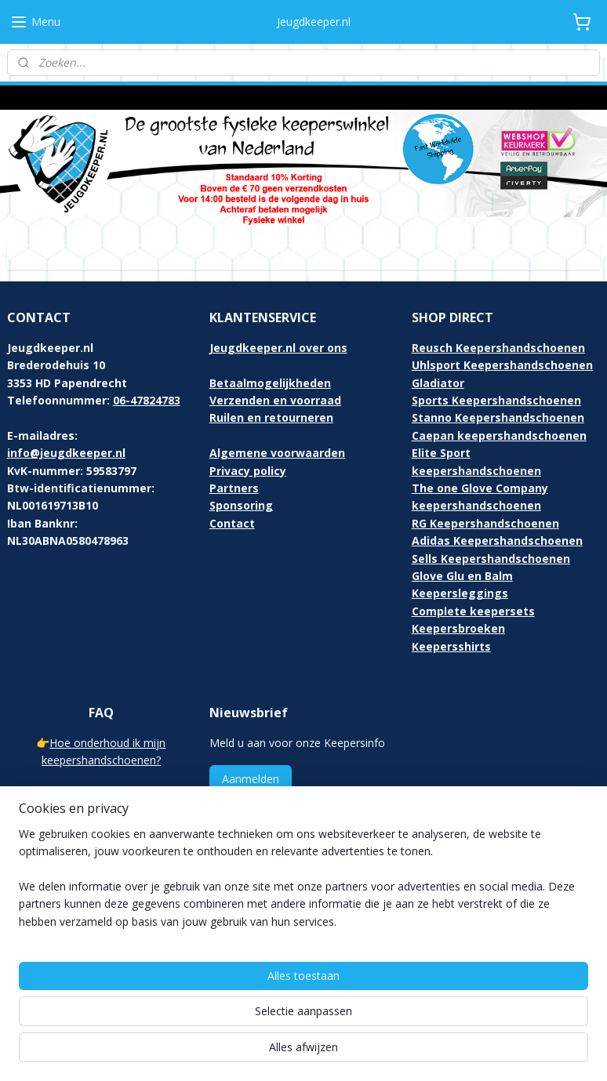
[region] (200, 992)
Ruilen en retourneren (271, 417)
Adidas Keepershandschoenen (497, 540)
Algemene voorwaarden (277, 452)
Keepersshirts (451, 646)
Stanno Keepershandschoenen (498, 417)
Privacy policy (247, 470)
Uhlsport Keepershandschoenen (502, 364)
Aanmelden (250, 778)
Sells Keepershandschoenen (491, 558)
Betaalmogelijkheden (270, 382)
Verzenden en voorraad (275, 400)
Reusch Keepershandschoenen (498, 347)
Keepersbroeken (458, 628)
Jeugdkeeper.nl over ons (278, 347)
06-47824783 (146, 400)
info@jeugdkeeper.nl (66, 452)
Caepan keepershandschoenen (499, 435)
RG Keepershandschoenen (485, 523)
